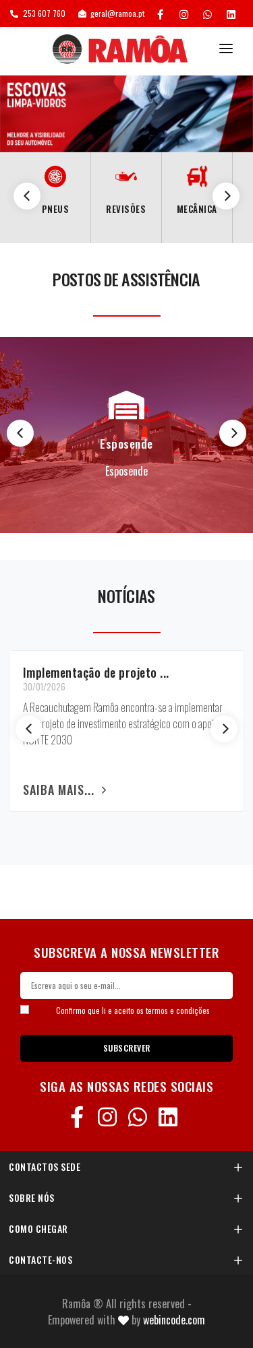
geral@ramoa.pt (111, 13)
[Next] (226, 196)
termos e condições (178, 1010)
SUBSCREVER (126, 1048)
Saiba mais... (67, 789)
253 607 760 (37, 13)
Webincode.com (174, 1320)
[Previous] (26, 196)
